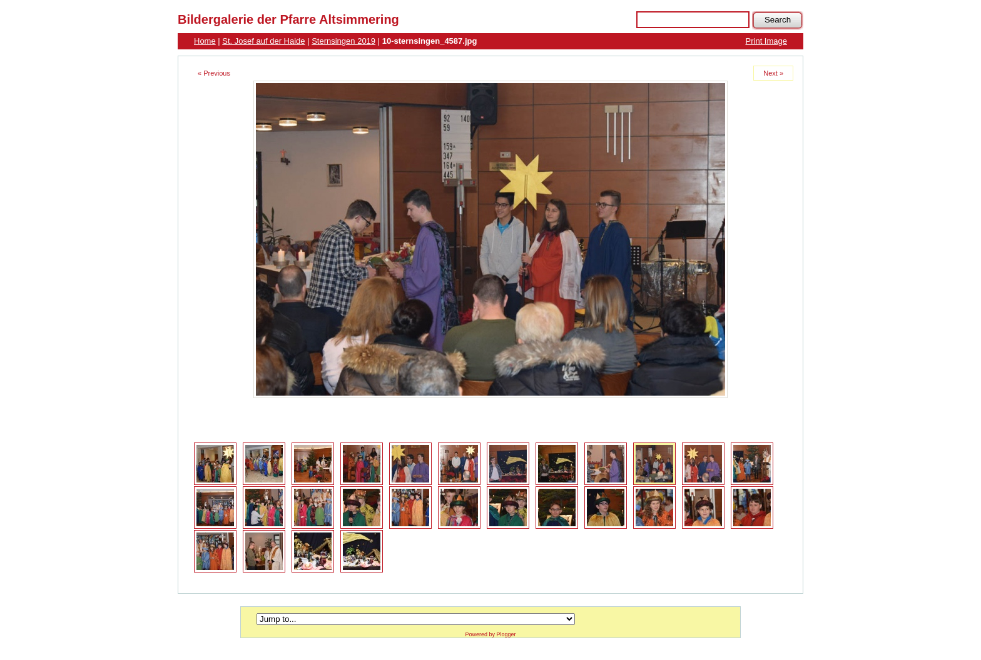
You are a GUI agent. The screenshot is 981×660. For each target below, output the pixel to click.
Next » (773, 73)
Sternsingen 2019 (343, 41)
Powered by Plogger (490, 634)
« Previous (214, 73)
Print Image (766, 41)
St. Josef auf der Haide (263, 41)
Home (205, 41)
